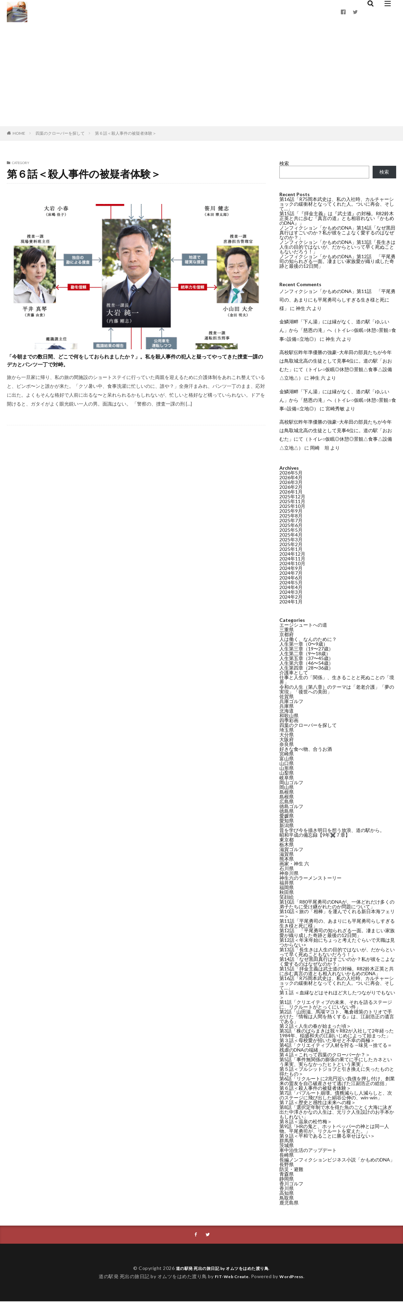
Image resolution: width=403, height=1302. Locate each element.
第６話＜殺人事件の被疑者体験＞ (125, 133)
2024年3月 (291, 592)
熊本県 (286, 859)
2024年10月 (292, 563)
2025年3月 (291, 539)
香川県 (286, 1188)
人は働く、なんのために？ (308, 639)
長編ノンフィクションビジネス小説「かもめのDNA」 (337, 1159)
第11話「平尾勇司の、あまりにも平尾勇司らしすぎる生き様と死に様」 (337, 923)
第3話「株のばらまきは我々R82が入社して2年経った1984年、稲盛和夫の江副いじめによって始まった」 (336, 1033)
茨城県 (286, 1145)
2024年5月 (291, 582)
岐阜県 (286, 777)
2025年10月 (292, 506)
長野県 (286, 1164)
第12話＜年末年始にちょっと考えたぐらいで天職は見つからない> (337, 942)
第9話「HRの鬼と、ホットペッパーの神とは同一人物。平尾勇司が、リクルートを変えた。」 (334, 1128)
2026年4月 (291, 477)
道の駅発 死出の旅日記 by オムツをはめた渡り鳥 (222, 1269)
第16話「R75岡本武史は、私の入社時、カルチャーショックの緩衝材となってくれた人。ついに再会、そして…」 (336, 203)
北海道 (286, 711)
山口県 (286, 763)
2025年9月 (291, 511)
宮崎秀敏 (335, 408)
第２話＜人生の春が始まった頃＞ (315, 1026)
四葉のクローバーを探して (60, 133)
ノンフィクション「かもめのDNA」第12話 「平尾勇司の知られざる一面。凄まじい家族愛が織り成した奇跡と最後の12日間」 (337, 261)
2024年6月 (291, 578)
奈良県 (286, 744)
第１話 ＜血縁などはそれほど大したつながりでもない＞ (337, 995)
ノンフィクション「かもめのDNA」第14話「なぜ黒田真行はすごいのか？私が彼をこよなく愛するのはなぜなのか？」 (337, 232)
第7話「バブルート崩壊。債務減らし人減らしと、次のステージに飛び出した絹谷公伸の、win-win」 (335, 1095)
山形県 (286, 768)
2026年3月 (291, 482)
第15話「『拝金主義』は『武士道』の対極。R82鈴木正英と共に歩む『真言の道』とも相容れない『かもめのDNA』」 (336, 218)
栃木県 (286, 844)
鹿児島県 (288, 1202)
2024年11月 (292, 558)
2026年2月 (291, 487)
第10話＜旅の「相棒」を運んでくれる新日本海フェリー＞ (337, 913)
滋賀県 (286, 854)
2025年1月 (291, 549)
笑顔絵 (286, 897)
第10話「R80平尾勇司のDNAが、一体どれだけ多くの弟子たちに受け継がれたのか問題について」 (336, 904)
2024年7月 (291, 573)
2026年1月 (291, 492)
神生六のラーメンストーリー (310, 878)
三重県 (286, 629)
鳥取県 (286, 1198)
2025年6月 (291, 525)
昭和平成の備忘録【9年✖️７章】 (314, 835)
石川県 (286, 868)
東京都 (286, 840)
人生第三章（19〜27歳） (306, 649)
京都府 (286, 634)
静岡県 (286, 1179)
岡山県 (286, 787)
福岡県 (286, 887)
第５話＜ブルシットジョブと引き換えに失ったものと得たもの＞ (336, 1071)
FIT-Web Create (229, 1277)
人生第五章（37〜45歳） (306, 658)
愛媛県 (286, 816)
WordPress (294, 1277)
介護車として (293, 672)
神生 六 (303, 308)
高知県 (286, 1193)
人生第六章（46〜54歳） (306, 663)
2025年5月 (291, 530)
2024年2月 (291, 597)
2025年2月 (291, 544)
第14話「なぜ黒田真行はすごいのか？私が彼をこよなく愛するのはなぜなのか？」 (337, 961)
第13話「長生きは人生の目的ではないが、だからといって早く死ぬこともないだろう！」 (337, 952)
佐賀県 (286, 696)
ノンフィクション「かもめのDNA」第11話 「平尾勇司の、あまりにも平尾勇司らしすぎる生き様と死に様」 (337, 299)
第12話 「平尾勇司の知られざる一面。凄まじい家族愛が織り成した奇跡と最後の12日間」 (337, 932)
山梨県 (286, 773)
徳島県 (286, 811)
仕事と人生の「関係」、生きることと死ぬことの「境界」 (336, 679)
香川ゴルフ (291, 1183)
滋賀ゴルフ (291, 849)
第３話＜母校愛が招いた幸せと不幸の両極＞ (327, 1040)
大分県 (286, 734)
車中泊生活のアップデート (308, 1150)
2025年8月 (291, 515)
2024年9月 (291, 568)
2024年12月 (292, 554)
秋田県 (286, 892)
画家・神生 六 (294, 863)
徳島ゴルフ (291, 806)
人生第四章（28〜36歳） (306, 668)
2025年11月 (292, 501)
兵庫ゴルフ (291, 701)
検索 (284, 163)
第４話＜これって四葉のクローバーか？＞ (324, 1054)
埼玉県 (286, 730)
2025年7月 (291, 520)
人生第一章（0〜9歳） (303, 644)
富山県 (286, 758)
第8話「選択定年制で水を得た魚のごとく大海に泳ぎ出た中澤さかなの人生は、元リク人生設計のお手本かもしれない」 (336, 1112)
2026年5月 (291, 473)
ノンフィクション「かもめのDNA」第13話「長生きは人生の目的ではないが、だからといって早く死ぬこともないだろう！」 (337, 246)
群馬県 (286, 1140)
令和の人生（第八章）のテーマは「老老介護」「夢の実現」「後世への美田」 (336, 689)
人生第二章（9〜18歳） (305, 653)
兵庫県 (286, 706)
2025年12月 (292, 496)
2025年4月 (291, 535)
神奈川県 (288, 873)
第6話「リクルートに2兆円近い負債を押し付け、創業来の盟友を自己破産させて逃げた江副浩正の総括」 (337, 1081)
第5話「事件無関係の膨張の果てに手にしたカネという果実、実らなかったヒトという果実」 (335, 1061)
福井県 (286, 883)
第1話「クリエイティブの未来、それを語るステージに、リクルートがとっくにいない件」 (335, 1004)
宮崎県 (286, 754)
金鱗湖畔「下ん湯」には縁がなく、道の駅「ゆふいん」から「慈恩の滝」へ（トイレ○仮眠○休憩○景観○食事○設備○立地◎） (337, 330)
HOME (19, 133)
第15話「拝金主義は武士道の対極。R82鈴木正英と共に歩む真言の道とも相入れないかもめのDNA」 (336, 971)
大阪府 (286, 739)
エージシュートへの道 (303, 625)
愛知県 (286, 820)
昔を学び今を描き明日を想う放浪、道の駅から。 (332, 830)
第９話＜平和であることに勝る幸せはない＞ (327, 1136)
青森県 (286, 1174)
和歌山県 (288, 715)
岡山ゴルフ (291, 782)
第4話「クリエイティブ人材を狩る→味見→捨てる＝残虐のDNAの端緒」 (335, 1047)
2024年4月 (291, 587)
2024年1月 (291, 601)
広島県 (286, 801)
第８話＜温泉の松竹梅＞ (305, 1121)
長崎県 (286, 1155)
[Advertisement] (201, 75)
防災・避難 (291, 1169)
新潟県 (286, 825)
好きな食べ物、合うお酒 (305, 749)
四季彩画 (288, 720)
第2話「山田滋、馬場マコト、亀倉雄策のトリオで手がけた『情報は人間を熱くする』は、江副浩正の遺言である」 (336, 1016)
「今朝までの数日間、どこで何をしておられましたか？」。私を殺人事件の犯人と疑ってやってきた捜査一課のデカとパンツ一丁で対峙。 (133, 371)
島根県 (286, 792)
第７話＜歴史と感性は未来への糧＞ (317, 1102)
